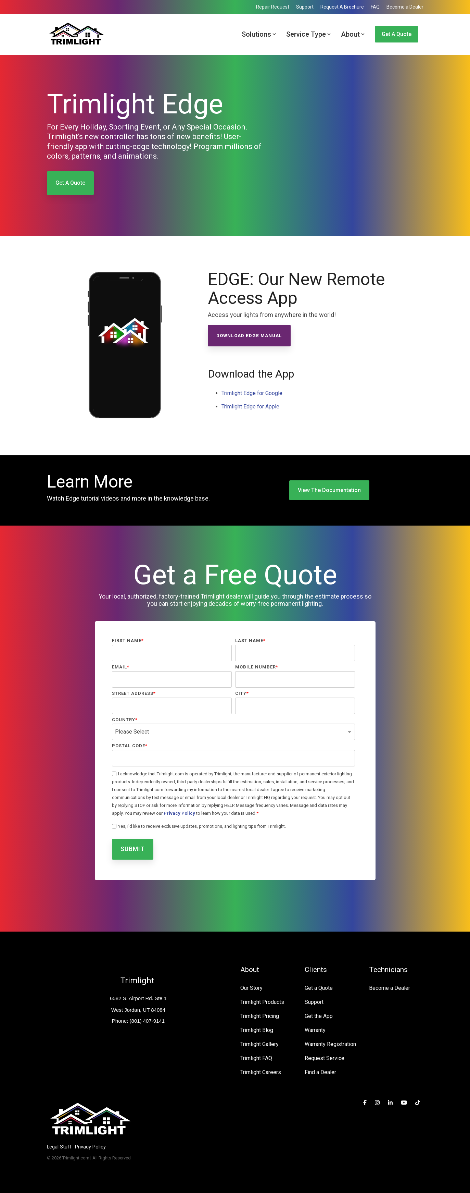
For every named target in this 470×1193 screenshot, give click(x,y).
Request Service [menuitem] (324, 1058)
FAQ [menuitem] (375, 7)
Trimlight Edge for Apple (250, 406)
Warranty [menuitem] (315, 1030)
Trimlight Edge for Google (251, 393)
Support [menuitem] (305, 7)
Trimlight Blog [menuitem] (256, 1030)
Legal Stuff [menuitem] (59, 1147)
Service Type (308, 34)
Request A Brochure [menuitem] (342, 7)
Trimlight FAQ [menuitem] (256, 1058)
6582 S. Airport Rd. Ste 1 (138, 998)
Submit (132, 848)
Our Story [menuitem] (251, 988)
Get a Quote (396, 34)
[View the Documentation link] (329, 490)
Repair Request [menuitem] (272, 7)
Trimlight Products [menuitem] (262, 1002)
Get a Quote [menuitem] (319, 988)
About (353, 34)
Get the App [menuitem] (319, 1016)
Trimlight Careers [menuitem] (260, 1072)
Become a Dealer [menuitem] (404, 7)
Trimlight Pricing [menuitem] (259, 1016)
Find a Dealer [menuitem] (320, 1072)
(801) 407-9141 (146, 1021)
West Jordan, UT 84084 (138, 1010)
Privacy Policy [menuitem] (90, 1147)
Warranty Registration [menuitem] (330, 1044)
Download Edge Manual (249, 335)
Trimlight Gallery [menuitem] (259, 1044)
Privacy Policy (179, 813)
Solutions (259, 34)
